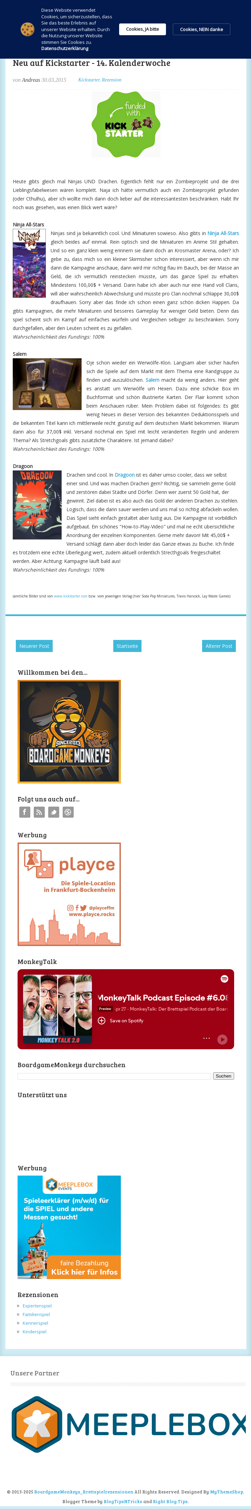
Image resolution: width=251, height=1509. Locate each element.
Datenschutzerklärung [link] (64, 48)
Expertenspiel (37, 1306)
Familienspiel (36, 1314)
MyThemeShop (226, 1492)
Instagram (68, 812)
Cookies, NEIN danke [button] (201, 29)
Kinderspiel (34, 1331)
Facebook (24, 812)
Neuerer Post (34, 646)
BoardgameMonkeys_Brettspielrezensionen (83, 1492)
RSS (39, 812)
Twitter (53, 812)
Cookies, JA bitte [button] (142, 29)
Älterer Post (219, 646)
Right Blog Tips (170, 1501)
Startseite (127, 646)
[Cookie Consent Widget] (125, 29)
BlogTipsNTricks (123, 1501)
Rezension (112, 79)
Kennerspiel (35, 1323)
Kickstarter (89, 79)
